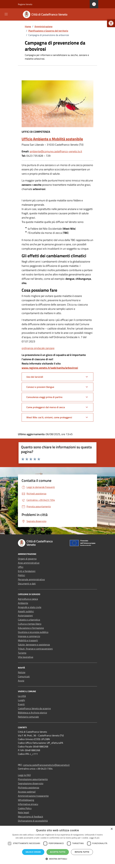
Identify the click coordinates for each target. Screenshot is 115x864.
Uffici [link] (20, 567)
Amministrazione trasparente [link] (33, 796)
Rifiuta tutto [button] (82, 852)
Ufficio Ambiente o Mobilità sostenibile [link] (52, 139)
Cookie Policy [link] (25, 808)
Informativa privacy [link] (28, 804)
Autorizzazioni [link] (25, 615)
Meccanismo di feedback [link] (30, 816)
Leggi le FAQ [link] (24, 775)
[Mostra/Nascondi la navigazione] (6, 14)
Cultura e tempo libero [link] (29, 624)
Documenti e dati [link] (27, 583)
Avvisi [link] (21, 680)
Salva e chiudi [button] (33, 852)
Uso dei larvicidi (34, 377)
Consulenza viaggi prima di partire (44, 397)
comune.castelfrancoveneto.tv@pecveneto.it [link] (46, 765)
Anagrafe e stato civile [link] (29, 607)
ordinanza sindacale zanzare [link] (38, 348)
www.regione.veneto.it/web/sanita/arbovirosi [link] (50, 368)
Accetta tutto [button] (57, 852)
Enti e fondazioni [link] (26, 571)
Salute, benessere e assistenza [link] (34, 644)
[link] (111, 23)
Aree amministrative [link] (28, 563)
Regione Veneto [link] (25, 4)
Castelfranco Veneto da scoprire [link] (34, 708)
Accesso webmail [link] (27, 791)
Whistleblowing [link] (26, 800)
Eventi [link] (21, 704)
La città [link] (22, 696)
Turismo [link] (22, 653)
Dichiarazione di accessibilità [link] (33, 821)
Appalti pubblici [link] (26, 611)
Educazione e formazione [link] (31, 628)
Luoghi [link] (21, 700)
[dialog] (57, 845)
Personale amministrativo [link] (31, 579)
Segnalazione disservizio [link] (30, 783)
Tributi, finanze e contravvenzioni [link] (35, 648)
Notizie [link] (21, 672)
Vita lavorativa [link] (25, 657)
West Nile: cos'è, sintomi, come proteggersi (49, 417)
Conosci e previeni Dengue (40, 387)
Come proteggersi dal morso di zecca (45, 407)
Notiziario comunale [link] (28, 717)
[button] (57, 858)
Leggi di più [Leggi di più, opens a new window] (94, 838)
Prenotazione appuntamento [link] (33, 779)
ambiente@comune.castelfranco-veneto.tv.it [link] (56, 151)
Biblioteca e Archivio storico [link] (32, 712)
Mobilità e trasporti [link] (28, 640)
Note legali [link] (23, 812)
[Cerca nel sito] (93, 14)
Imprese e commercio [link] (29, 636)
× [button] (111, 829)
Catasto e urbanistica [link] (29, 619)
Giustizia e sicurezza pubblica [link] (33, 632)
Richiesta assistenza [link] (28, 787)
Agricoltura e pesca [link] (28, 599)
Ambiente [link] (23, 603)
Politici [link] (21, 575)
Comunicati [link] (24, 676)
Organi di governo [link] (27, 558)
